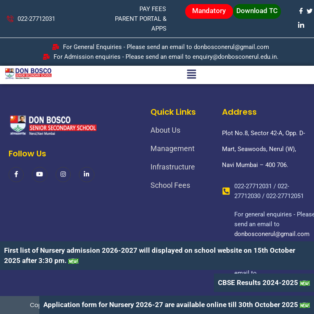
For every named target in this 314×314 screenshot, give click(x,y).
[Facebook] (300, 11)
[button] (191, 75)
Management (172, 148)
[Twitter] (309, 11)
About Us (165, 130)
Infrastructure (172, 167)
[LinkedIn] (300, 25)
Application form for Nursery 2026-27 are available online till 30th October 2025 (170, 305)
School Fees (170, 185)
